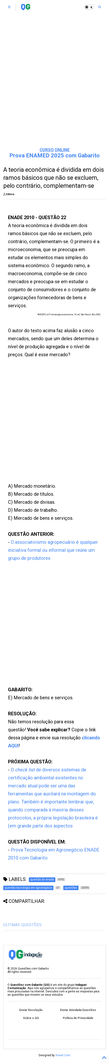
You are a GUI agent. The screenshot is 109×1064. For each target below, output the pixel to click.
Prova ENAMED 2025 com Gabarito (54, 155)
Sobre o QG (31, 1018)
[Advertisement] (46, 426)
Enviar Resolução (31, 1010)
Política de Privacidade (78, 1018)
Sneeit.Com (62, 1055)
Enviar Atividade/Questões (78, 1010)
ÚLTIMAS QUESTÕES (22, 925)
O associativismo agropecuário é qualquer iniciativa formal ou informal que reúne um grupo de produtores (53, 550)
